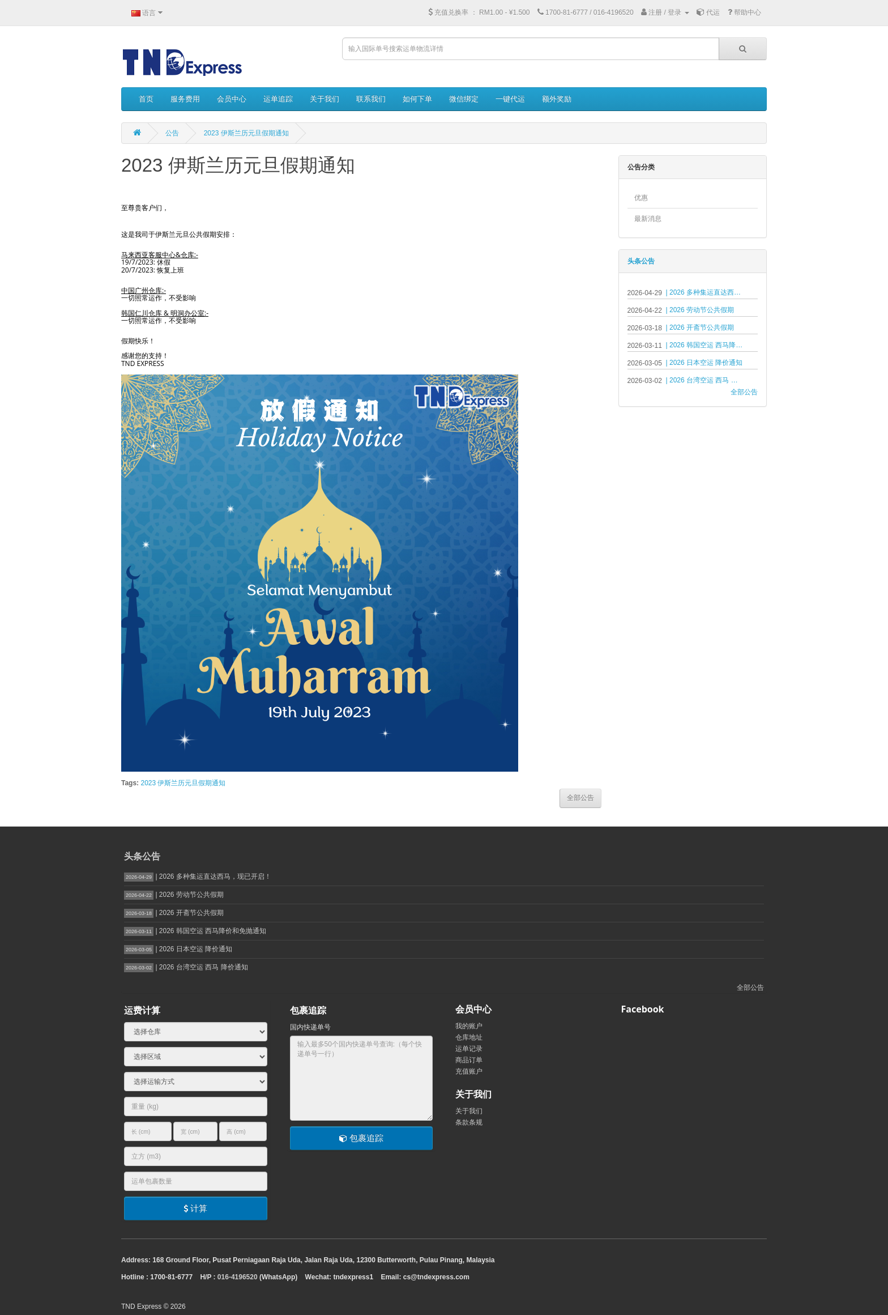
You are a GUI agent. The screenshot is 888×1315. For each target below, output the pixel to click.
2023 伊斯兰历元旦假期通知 (246, 133)
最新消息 (647, 219)
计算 (195, 1208)
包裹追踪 (361, 1138)
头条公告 (641, 261)
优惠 (641, 198)
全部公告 (744, 392)
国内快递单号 (310, 1027)
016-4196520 (237, 1277)
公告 (172, 133)
